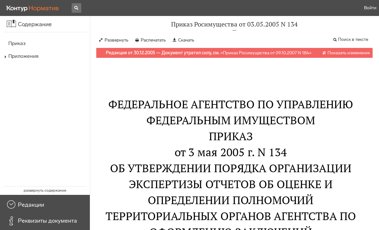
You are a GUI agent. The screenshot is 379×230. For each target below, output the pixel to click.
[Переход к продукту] (32, 8)
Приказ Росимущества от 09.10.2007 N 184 (266, 53)
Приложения (23, 56)
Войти (370, 8)
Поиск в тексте (353, 39)
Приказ (17, 43)
